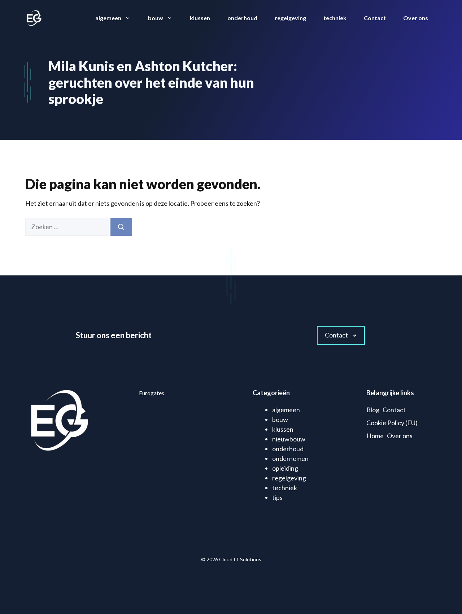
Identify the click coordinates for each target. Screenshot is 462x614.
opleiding (285, 468)
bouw (164, 18)
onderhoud (242, 17)
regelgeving (290, 17)
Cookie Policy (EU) (392, 423)
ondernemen (290, 458)
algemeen (117, 18)
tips (277, 497)
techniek (334, 17)
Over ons (415, 17)
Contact (375, 17)
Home (375, 436)
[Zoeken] (121, 227)
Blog (372, 410)
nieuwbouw (288, 439)
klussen (200, 17)
